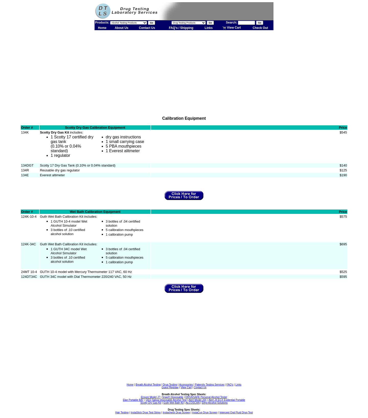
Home (102, 28)
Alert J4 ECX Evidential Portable (227, 400)
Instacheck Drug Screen (176, 412)
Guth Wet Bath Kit (173, 402)
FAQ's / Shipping (181, 28)
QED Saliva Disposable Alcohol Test (166, 400)
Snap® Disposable (172, 397)
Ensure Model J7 (150, 397)
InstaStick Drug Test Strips (146, 412)
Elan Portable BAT (133, 400)
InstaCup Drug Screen (204, 412)
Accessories (186, 384)
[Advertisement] (184, 71)
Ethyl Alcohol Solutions (215, 402)
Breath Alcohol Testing (148, 384)
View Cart (231, 27)
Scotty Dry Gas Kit (150, 402)
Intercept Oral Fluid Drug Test (236, 412)
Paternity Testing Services (209, 384)
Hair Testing (122, 412)
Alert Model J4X (198, 400)
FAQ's (229, 384)
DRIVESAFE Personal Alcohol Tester (206, 397)
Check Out (260, 28)
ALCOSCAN (193, 402)
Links (209, 28)
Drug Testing (170, 384)
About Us (121, 28)
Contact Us (147, 28)
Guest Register (170, 387)
